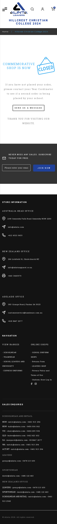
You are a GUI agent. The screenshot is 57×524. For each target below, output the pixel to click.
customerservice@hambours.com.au (25, 313)
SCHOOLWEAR (10, 352)
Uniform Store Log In (42, 380)
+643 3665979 (14, 276)
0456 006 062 (33, 426)
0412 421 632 (33, 435)
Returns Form (38, 361)
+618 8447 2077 (15, 321)
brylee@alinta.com (17, 435)
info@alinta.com (16, 227)
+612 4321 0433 (15, 235)
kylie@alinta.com (16, 426)
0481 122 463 (28, 476)
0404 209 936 (33, 431)
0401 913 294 (34, 422)
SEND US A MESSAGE (28, 108)
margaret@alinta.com (17, 440)
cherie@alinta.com (16, 431)
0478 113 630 (29, 461)
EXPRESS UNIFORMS (13, 370)
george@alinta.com (11, 461)
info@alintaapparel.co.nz (20, 267)
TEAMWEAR (9, 357)
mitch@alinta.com (17, 422)
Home (5, 31)
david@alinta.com (11, 476)
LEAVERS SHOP (39, 366)
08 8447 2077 (35, 440)
